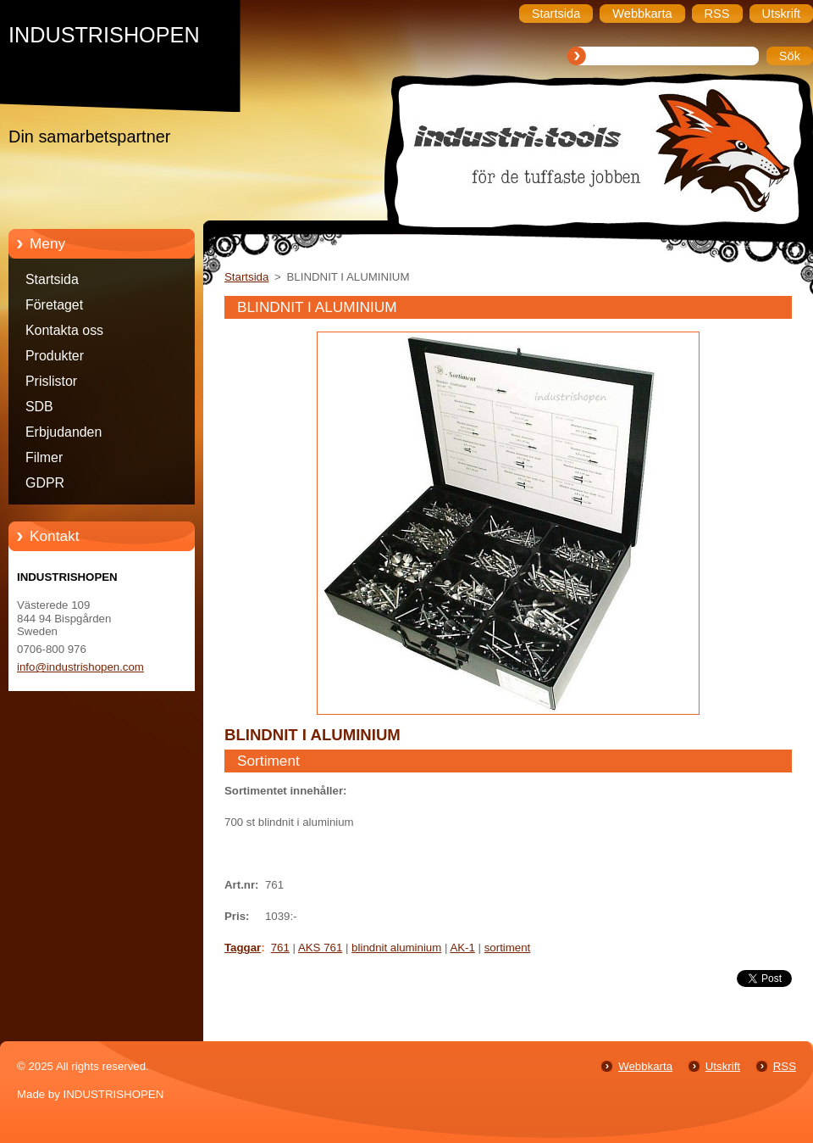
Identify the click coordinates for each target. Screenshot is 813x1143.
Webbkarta (645, 1066)
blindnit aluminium (396, 947)
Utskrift (722, 1066)
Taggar (242, 947)
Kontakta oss (64, 330)
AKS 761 (320, 947)
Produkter (54, 355)
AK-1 (462, 947)
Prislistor (51, 381)
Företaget (54, 305)
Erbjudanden (63, 432)
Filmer (44, 457)
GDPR (44, 483)
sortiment (507, 947)
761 (280, 947)
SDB (39, 406)
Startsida (52, 279)
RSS (784, 1066)
